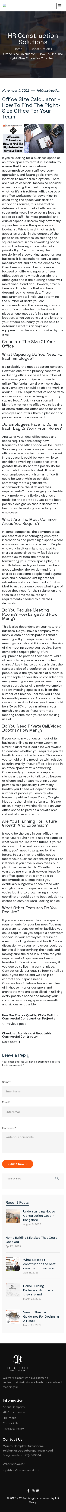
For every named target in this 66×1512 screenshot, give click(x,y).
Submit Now (18, 1055)
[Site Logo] (18, 1254)
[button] (33, 1405)
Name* (6, 973)
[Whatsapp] (59, 1496)
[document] (33, 1458)
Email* (6, 994)
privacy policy (46, 1485)
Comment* (9, 1019)
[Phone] (59, 1487)
